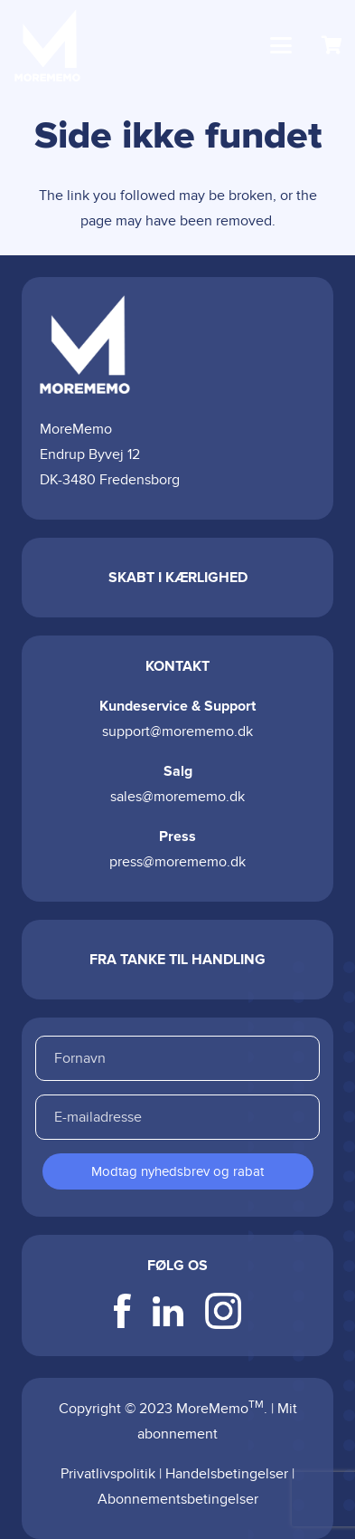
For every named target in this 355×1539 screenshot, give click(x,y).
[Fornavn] (177, 1058)
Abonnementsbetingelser (178, 1499)
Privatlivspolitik (108, 1474)
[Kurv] (332, 45)
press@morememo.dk (177, 862)
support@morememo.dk (177, 731)
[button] (281, 45)
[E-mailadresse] (177, 1117)
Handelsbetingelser (226, 1474)
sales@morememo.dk (177, 797)
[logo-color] (47, 45)
